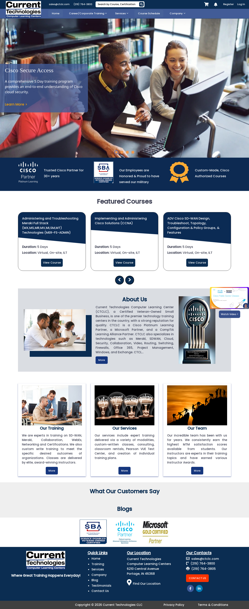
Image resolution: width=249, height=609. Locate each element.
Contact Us (100, 591)
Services (97, 569)
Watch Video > (229, 314)
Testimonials (101, 586)
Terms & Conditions (213, 605)
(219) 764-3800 (82, 4)
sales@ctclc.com (59, 4)
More (101, 360)
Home (95, 559)
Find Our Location (143, 583)
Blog (94, 580)
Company (99, 575)
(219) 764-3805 (201, 569)
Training (97, 564)
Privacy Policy (174, 605)
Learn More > (16, 104)
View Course (52, 263)
